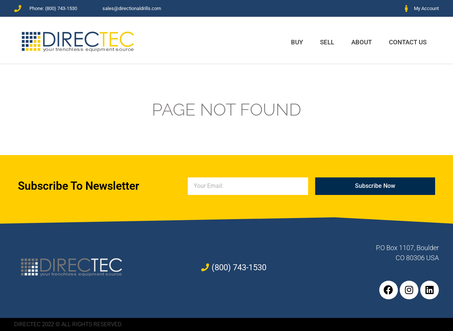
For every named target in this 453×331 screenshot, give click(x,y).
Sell (327, 42)
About (361, 42)
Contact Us (408, 42)
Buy (297, 42)
